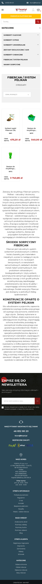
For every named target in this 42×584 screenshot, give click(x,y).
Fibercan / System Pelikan (16, 60)
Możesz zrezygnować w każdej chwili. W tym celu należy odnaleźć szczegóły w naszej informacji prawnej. (21, 408)
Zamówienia (21, 549)
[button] (39, 28)
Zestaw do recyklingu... (31, 129)
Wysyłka (21, 509)
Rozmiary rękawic (21, 530)
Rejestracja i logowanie (21, 543)
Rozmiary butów (21, 527)
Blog (21, 533)
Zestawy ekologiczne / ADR (16, 50)
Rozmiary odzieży (21, 524)
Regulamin (21, 498)
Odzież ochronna (21, 564)
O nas (21, 500)
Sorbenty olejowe (12, 35)
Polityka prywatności (21, 495)
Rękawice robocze (21, 570)
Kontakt (21, 503)
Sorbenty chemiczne (13, 55)
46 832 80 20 (21, 431)
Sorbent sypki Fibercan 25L (10, 129)
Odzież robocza (21, 567)
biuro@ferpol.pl (21, 436)
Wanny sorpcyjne (12, 65)
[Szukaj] (21, 21)
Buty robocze (21, 573)
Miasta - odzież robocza (21, 512)
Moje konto (21, 546)
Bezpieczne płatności (21, 506)
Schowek (21, 554)
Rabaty (21, 551)
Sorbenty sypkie (11, 40)
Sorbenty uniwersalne (14, 45)
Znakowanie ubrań (21, 522)
